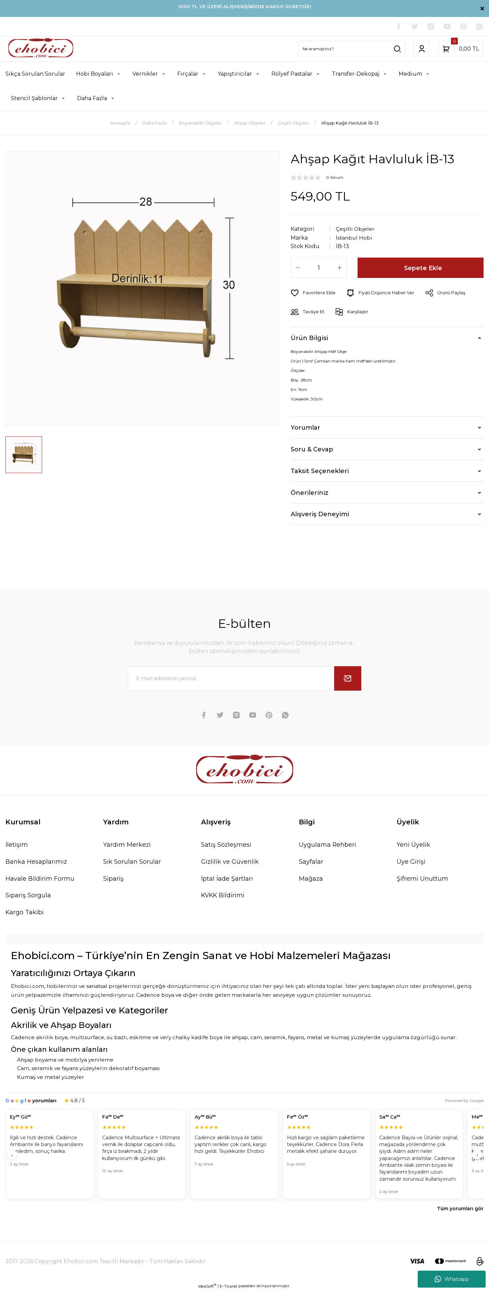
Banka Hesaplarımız (36, 861)
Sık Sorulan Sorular (132, 861)
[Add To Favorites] (313, 292)
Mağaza (311, 878)
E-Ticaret (228, 1286)
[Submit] (347, 678)
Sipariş (113, 878)
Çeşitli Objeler (355, 229)
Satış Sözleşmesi (226, 844)
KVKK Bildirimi (223, 895)
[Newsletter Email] (244, 678)
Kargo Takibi (24, 912)
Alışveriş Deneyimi (320, 514)
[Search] (351, 49)
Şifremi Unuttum (422, 878)
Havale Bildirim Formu (39, 878)
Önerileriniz (309, 492)
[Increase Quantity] (339, 267)
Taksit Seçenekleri (320, 470)
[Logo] (40, 49)
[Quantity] (319, 267)
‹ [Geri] (12, 1155)
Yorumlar (305, 427)
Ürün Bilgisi (309, 337)
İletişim (16, 844)
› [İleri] (477, 1155)
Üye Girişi (411, 861)
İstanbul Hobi (354, 237)
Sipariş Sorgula (28, 895)
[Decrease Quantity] (298, 267)
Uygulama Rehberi (328, 844)
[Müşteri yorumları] (244, 1155)
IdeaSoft (207, 1286)
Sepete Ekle (423, 267)
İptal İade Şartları (227, 878)
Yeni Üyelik (413, 844)
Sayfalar (311, 861)
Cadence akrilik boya (39, 1037)
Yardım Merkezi (127, 844)
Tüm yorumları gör (460, 1208)
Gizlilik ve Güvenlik (230, 861)
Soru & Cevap (312, 449)
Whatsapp (452, 1279)
